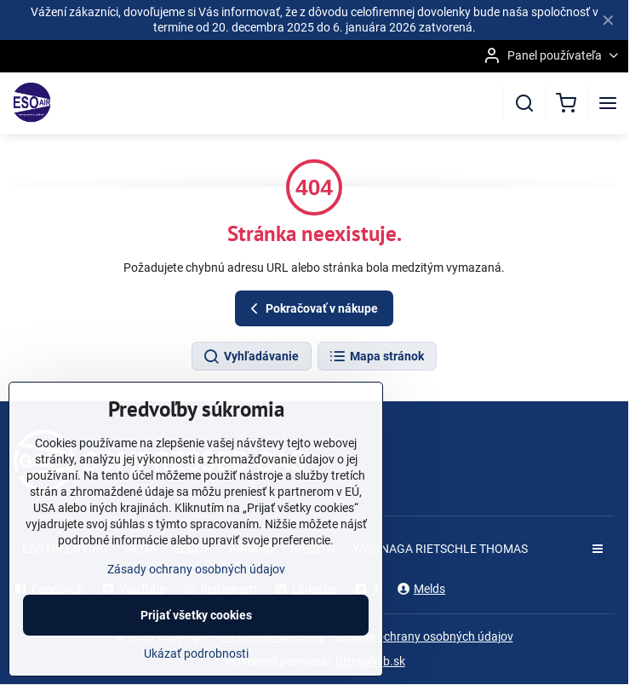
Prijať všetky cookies (196, 629)
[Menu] (607, 103)
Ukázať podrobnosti (196, 667)
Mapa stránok (376, 357)
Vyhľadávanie (251, 357)
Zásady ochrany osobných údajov (424, 636)
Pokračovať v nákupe (311, 309)
